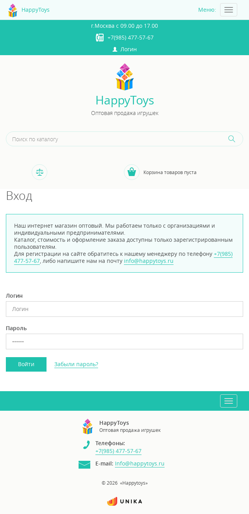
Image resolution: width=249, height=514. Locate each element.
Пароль (16, 328)
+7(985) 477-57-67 (130, 37)
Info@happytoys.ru (140, 463)
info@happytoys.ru (149, 260)
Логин (125, 49)
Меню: (207, 9)
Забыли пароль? (76, 364)
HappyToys (124, 100)
